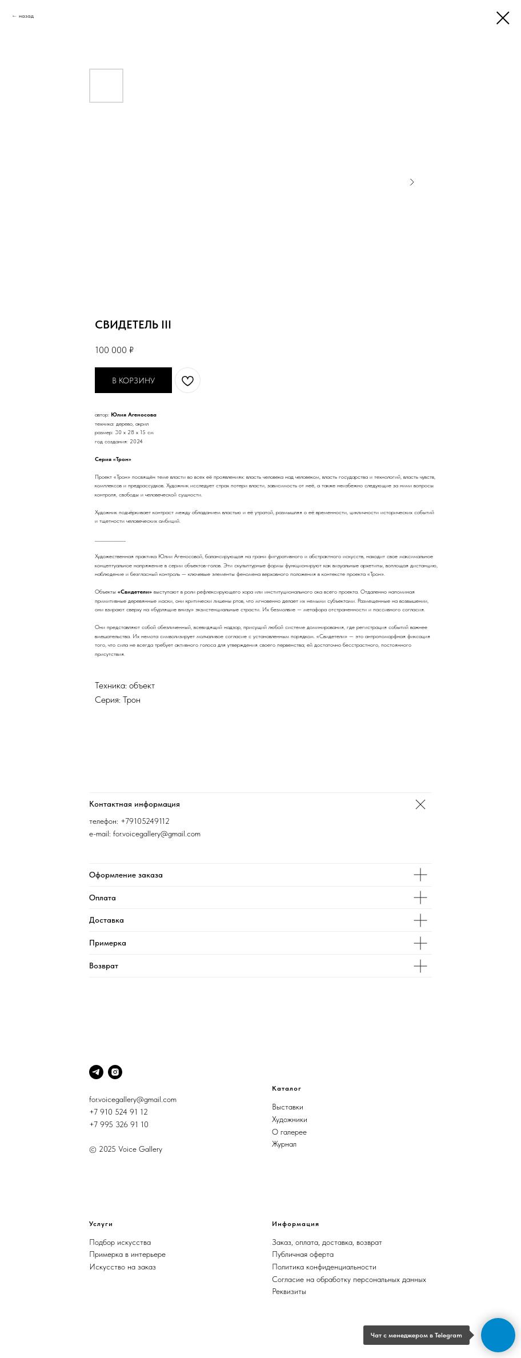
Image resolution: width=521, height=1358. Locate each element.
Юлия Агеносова (134, 414)
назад (26, 15)
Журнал (284, 1143)
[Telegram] (96, 1072)
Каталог (287, 1088)
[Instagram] (115, 1072)
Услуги (101, 1224)
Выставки (287, 1106)
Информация (295, 1224)
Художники (289, 1119)
